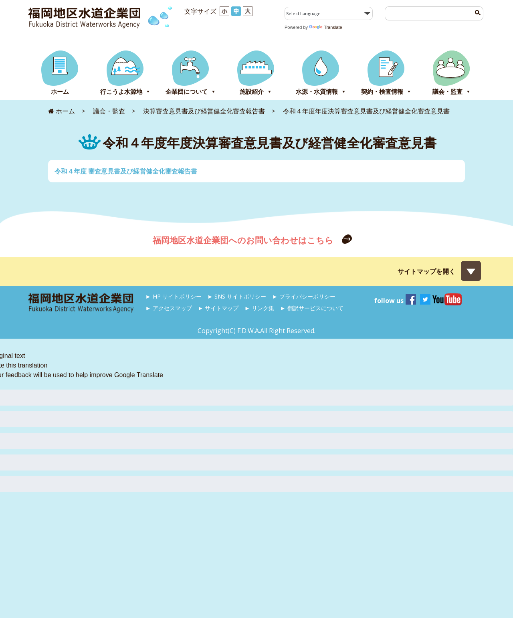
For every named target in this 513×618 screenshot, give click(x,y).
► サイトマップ (218, 308)
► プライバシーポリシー (303, 296)
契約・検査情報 (386, 92)
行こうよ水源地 (125, 92)
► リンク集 (259, 308)
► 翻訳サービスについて (311, 308)
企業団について (191, 92)
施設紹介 (256, 92)
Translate (325, 27)
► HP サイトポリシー (173, 296)
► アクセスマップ (168, 308)
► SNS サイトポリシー (236, 296)
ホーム (60, 91)
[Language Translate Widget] (329, 13)
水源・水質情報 (321, 92)
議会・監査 (451, 92)
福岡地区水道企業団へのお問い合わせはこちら (244, 240)
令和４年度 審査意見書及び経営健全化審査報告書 (126, 171)
